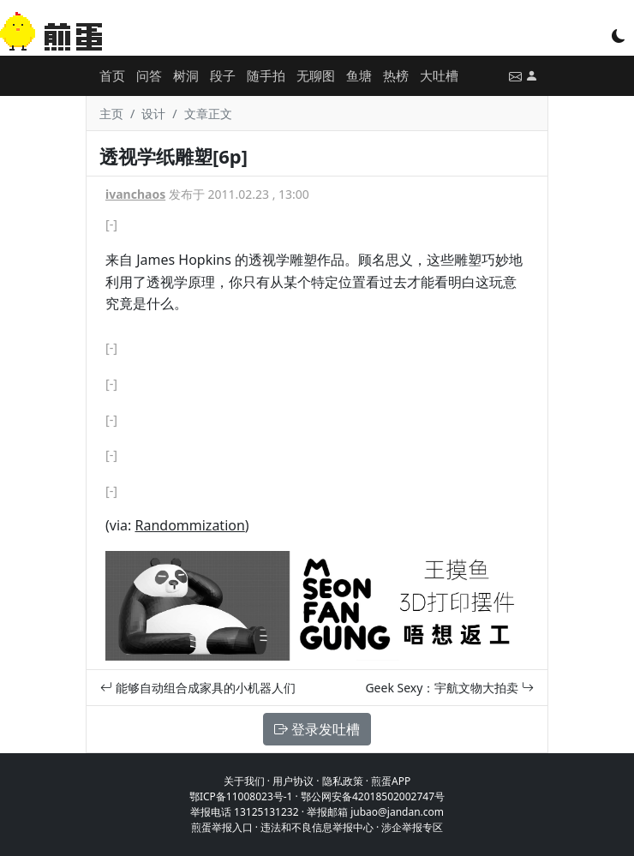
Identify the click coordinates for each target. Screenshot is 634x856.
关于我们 (244, 781)
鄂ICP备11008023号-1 (241, 796)
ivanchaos (135, 194)
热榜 (396, 75)
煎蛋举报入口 (222, 827)
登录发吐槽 (317, 729)
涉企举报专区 (412, 827)
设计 (153, 113)
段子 (223, 75)
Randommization (189, 525)
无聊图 (315, 75)
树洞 (186, 75)
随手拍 (266, 75)
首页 (112, 75)
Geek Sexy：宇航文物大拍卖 (449, 687)
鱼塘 (359, 75)
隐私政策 (342, 781)
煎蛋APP (390, 781)
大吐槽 (439, 75)
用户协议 (293, 781)
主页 (111, 113)
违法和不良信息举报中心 (317, 827)
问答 (149, 75)
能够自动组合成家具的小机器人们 (198, 687)
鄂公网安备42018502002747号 (373, 796)
